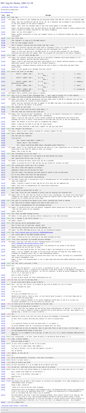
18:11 (3, 389)
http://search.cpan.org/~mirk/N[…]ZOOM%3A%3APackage (34, 232)
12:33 (3, 216)
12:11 (3, 163)
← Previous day (5, 7)
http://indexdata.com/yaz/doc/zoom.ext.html (27, 243)
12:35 (3, 225)
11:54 (3, 93)
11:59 (3, 111)
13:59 (3, 343)
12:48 (3, 255)
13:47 (3, 328)
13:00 (3, 263)
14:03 (3, 374)
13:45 (3, 314)
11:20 (3, 17)
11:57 (3, 103)
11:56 (3, 95)
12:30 (3, 200)
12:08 (3, 156)
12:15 (3, 177)
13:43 (3, 304)
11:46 (3, 61)
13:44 (3, 308)
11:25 (3, 22)
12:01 (3, 121)
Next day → (17, 7)
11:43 (3, 55)
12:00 (3, 118)
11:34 (3, 32)
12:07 (3, 147)
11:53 (3, 81)
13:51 (3, 339)
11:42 (3, 51)
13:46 (3, 325)
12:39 (3, 241)
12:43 (3, 249)
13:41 (3, 289)
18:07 (3, 381)
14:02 (3, 355)
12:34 (3, 218)
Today (11, 7)
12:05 (3, 131)
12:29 (3, 195)
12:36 (3, 232)
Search (22, 7)
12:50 (3, 259)
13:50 (3, 336)
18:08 (3, 387)
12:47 (3, 251)
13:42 (3, 296)
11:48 (3, 65)
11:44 (3, 57)
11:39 (3, 34)
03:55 (3, 402)
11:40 (3, 45)
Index (26, 7)
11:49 (3, 69)
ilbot (7, 410)
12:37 (3, 239)
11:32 (3, 28)
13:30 (3, 268)
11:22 (3, 19)
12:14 (3, 165)
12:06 (3, 133)
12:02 (3, 124)
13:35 (3, 280)
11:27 (3, 26)
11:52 (3, 71)
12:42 (3, 245)
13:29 (3, 265)
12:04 (3, 126)
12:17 (3, 192)
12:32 (3, 205)
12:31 (3, 202)
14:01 (3, 350)
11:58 (3, 107)
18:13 (3, 395)
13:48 (3, 333)
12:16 (3, 185)
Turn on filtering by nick (7, 12)
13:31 (3, 277)
